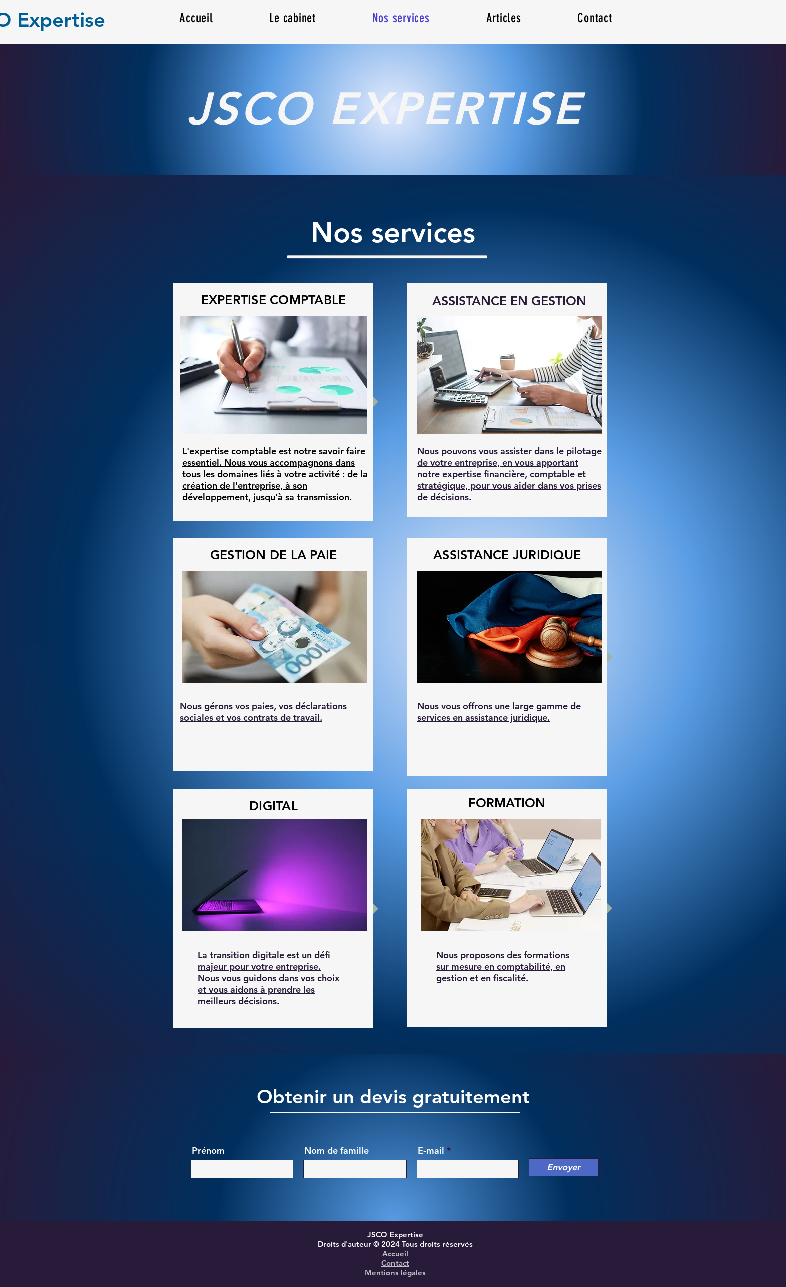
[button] (503, 18)
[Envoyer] (564, 1167)
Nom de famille (336, 1150)
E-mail (431, 1150)
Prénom (208, 1150)
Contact (395, 1263)
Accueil (395, 1253)
